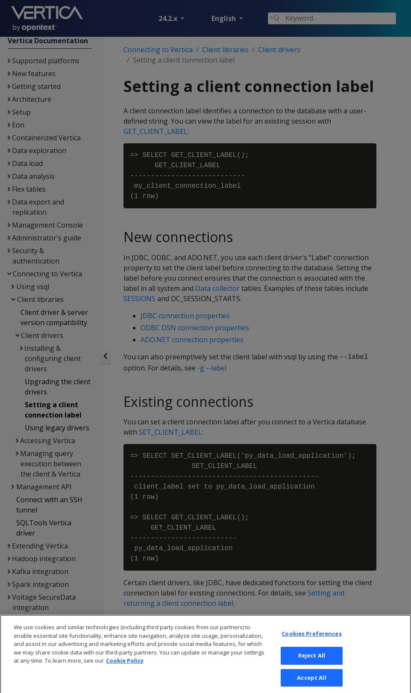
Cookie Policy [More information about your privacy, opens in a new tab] (125, 669)
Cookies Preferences (311, 642)
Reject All (311, 664)
